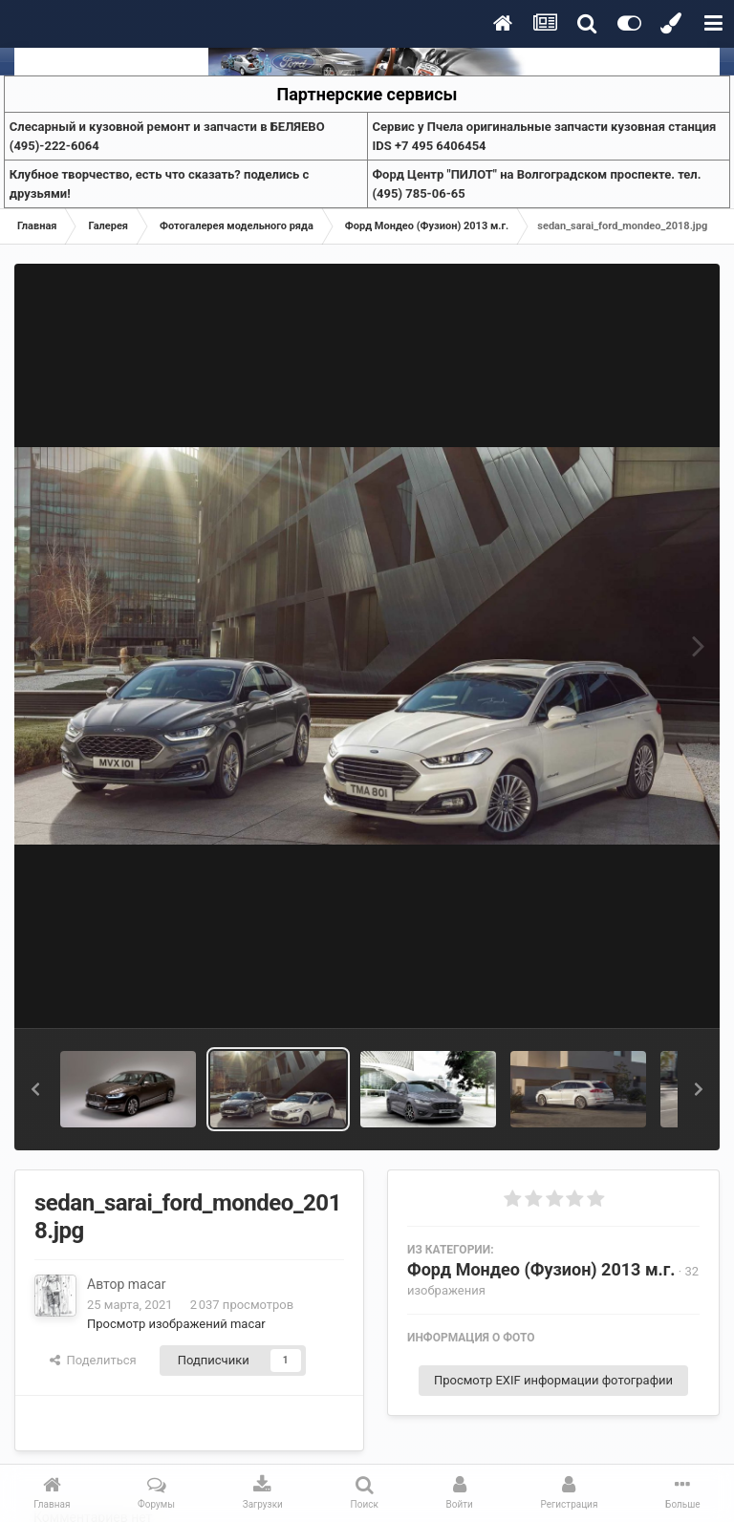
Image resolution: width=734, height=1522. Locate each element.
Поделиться (93, 1360)
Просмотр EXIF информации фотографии (553, 1380)
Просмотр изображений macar (176, 1324)
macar (147, 1284)
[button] (35, 1089)
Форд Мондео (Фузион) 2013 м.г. (541, 1269)
